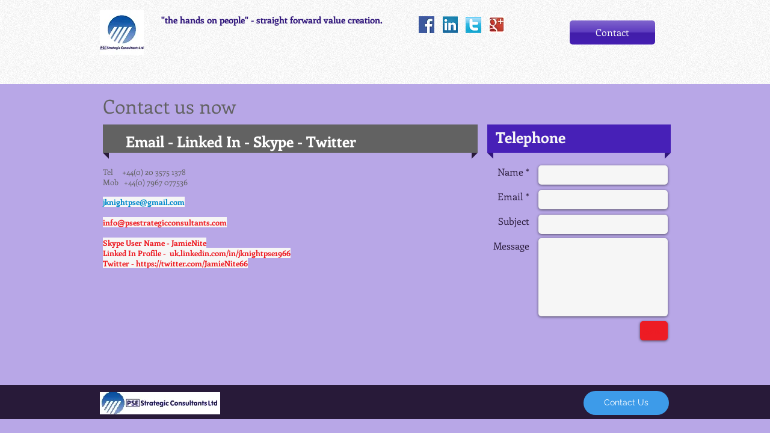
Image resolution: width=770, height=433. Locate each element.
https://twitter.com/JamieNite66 (192, 263)
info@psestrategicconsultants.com (165, 222)
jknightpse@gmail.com (144, 202)
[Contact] (612, 32)
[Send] (654, 330)
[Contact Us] (626, 403)
